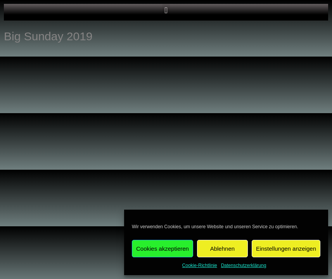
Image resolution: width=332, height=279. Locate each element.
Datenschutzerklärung (243, 265)
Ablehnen (222, 248)
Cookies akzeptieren (162, 248)
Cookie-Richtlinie (199, 265)
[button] (165, 10)
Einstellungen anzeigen (286, 248)
